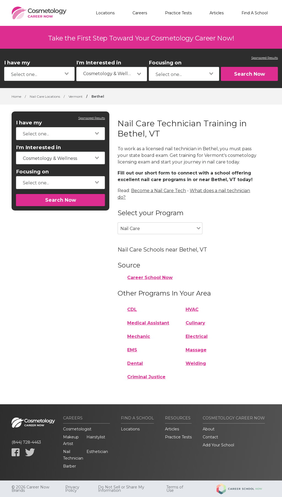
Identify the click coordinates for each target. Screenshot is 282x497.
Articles (217, 12)
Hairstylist (95, 437)
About (209, 429)
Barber (69, 466)
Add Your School (218, 445)
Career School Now (150, 277)
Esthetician (97, 451)
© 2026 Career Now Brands (30, 488)
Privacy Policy (72, 488)
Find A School (255, 12)
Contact (210, 437)
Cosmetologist (77, 429)
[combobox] (39, 74)
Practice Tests (178, 12)
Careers (139, 12)
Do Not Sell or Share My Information (121, 488)
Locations (105, 12)
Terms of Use (174, 488)
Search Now (249, 74)
